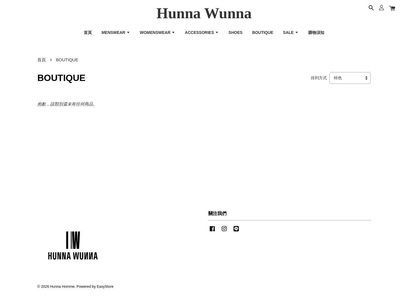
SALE (290, 32)
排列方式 (319, 78)
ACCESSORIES (202, 32)
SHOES (235, 32)
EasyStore (105, 286)
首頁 (88, 32)
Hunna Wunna (204, 13)
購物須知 (316, 32)
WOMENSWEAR (157, 32)
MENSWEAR (115, 32)
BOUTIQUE (262, 32)
